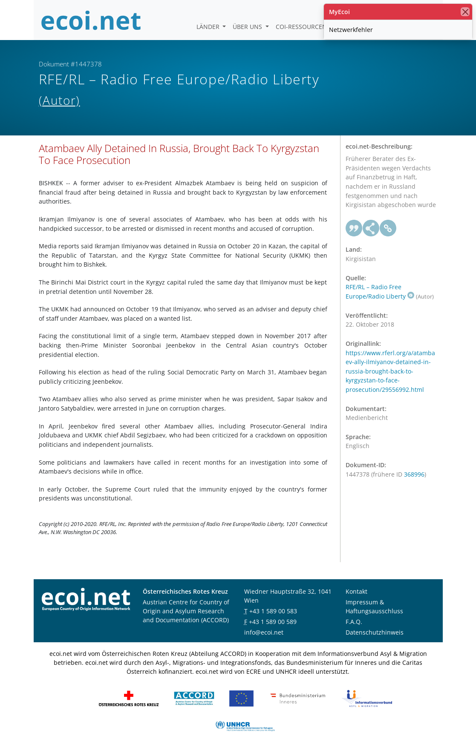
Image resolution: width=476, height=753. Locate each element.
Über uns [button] (248, 27)
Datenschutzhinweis (375, 632)
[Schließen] (465, 11)
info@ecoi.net (263, 632)
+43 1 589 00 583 (273, 611)
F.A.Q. (354, 622)
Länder (208, 27)
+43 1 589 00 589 (273, 622)
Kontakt (356, 591)
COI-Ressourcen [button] (302, 27)
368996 (414, 474)
